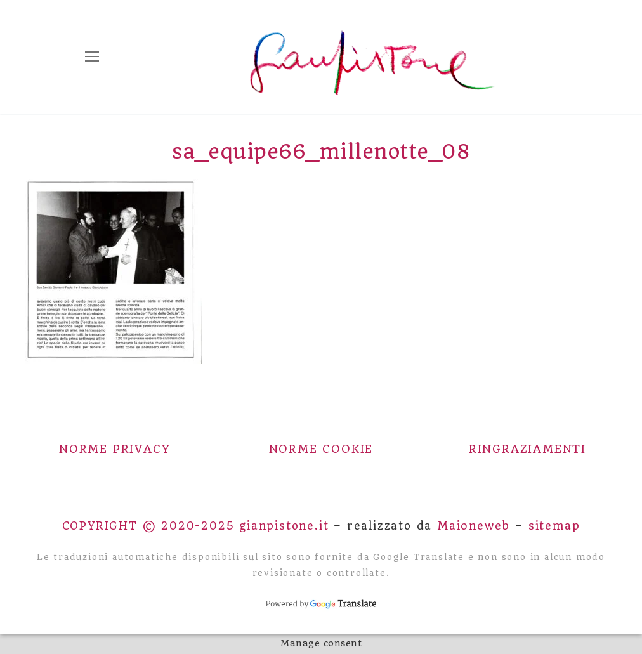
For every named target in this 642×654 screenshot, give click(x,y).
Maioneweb (473, 526)
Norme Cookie (321, 449)
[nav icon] (92, 57)
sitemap (554, 526)
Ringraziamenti (527, 449)
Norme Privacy (114, 449)
